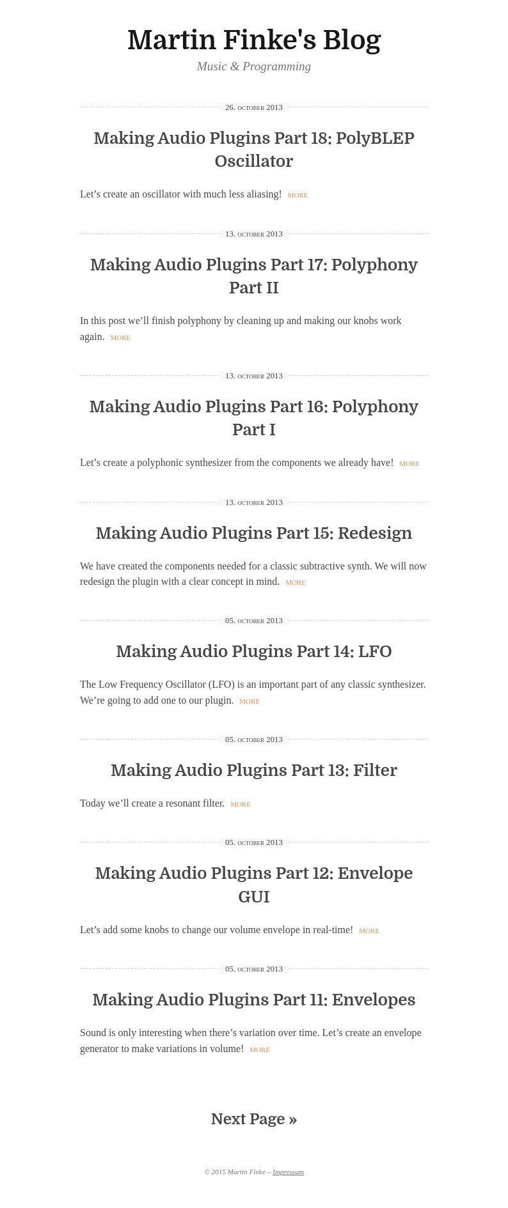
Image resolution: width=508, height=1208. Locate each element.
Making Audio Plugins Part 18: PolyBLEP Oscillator (253, 150)
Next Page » (254, 1119)
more (298, 194)
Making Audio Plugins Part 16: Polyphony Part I (254, 419)
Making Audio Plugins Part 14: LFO (254, 651)
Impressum (288, 1171)
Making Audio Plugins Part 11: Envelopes (254, 1000)
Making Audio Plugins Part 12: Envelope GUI (254, 885)
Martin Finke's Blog (254, 41)
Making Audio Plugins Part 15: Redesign (254, 533)
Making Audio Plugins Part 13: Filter (254, 770)
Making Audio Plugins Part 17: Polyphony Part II (254, 277)
